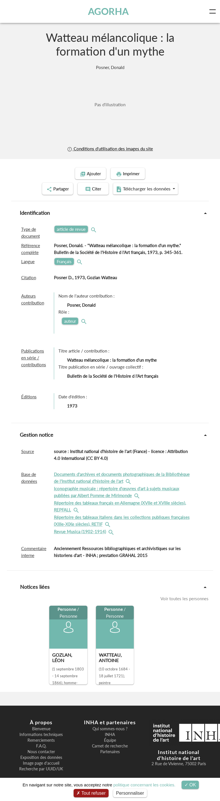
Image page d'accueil (41, 762)
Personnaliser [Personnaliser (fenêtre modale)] (130, 793)
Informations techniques (41, 733)
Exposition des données (41, 756)
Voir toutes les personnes (184, 598)
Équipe (110, 739)
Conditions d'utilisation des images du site (110, 148)
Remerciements (41, 739)
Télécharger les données (147, 188)
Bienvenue (41, 728)
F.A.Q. (41, 745)
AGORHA (108, 11)
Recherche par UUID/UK (41, 768)
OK (190, 784)
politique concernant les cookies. (144, 784)
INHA (110, 733)
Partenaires (110, 750)
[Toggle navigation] (214, 11)
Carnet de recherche (110, 745)
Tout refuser (91, 793)
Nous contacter (41, 750)
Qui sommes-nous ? (110, 728)
